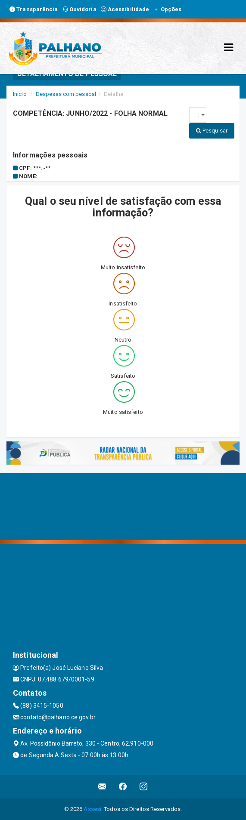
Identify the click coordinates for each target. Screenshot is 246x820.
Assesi (92, 809)
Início (20, 94)
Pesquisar (211, 130)
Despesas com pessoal (66, 94)
